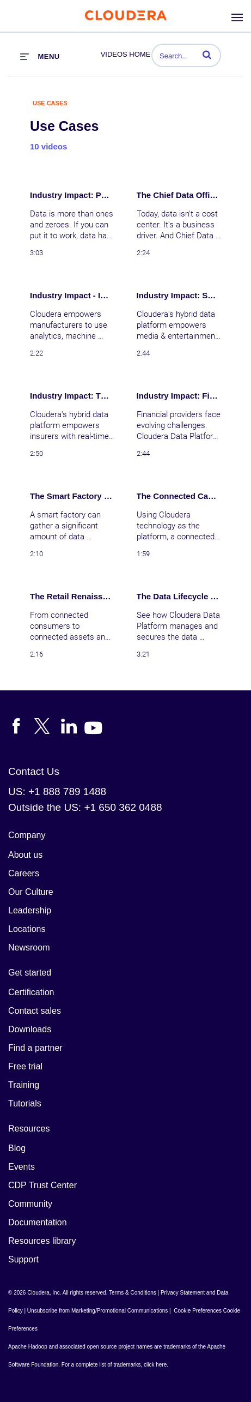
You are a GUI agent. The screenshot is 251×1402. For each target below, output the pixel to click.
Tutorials (24, 1103)
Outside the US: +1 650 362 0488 (85, 807)
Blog (17, 1148)
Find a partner (35, 1047)
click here (155, 1365)
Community (30, 1203)
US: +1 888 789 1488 (57, 791)
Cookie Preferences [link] (198, 1311)
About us (25, 854)
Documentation (37, 1222)
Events (21, 1166)
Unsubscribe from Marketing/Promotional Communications (97, 1311)
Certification (31, 992)
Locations (27, 929)
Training (23, 1085)
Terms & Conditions (132, 1293)
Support (23, 1259)
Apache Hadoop (27, 1347)
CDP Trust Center (42, 1185)
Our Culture (30, 891)
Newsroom (29, 947)
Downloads (29, 1029)
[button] (207, 54)
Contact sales (34, 1010)
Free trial (25, 1066)
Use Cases (50, 103)
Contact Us (33, 771)
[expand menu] (40, 56)
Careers (23, 873)
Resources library (42, 1240)
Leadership (29, 910)
